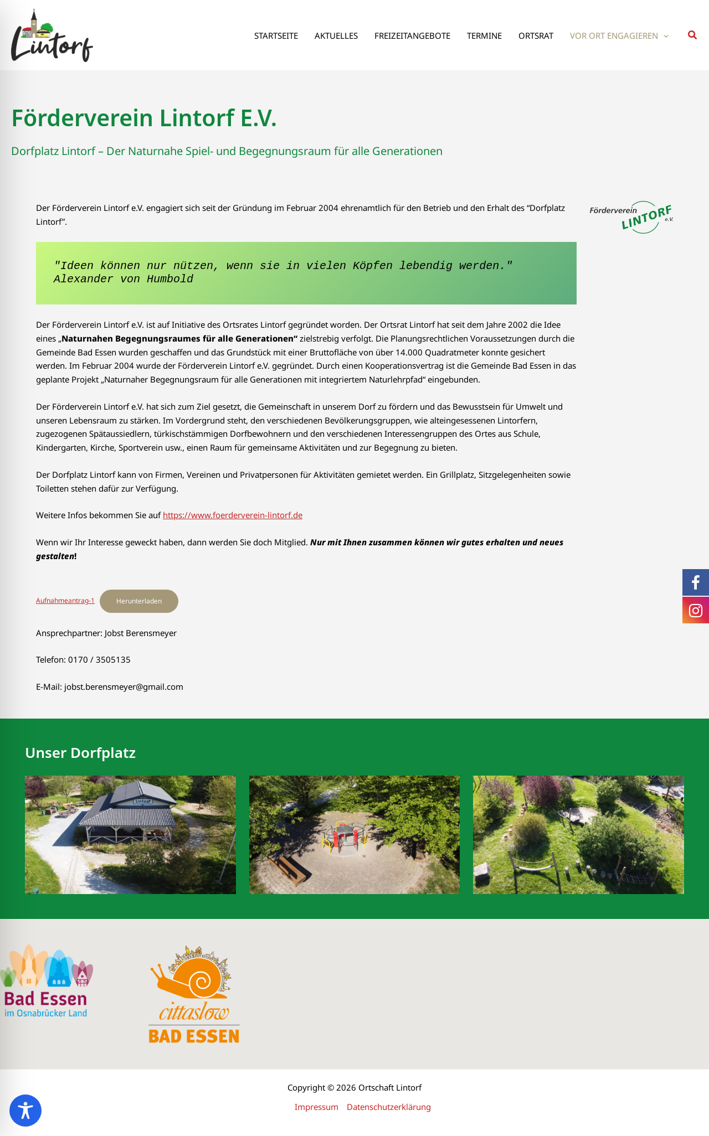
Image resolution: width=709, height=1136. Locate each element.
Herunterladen (139, 601)
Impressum (316, 1106)
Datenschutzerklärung (389, 1106)
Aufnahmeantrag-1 (65, 600)
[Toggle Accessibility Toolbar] (25, 1110)
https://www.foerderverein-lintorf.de (232, 514)
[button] (693, 35)
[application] (663, 35)
